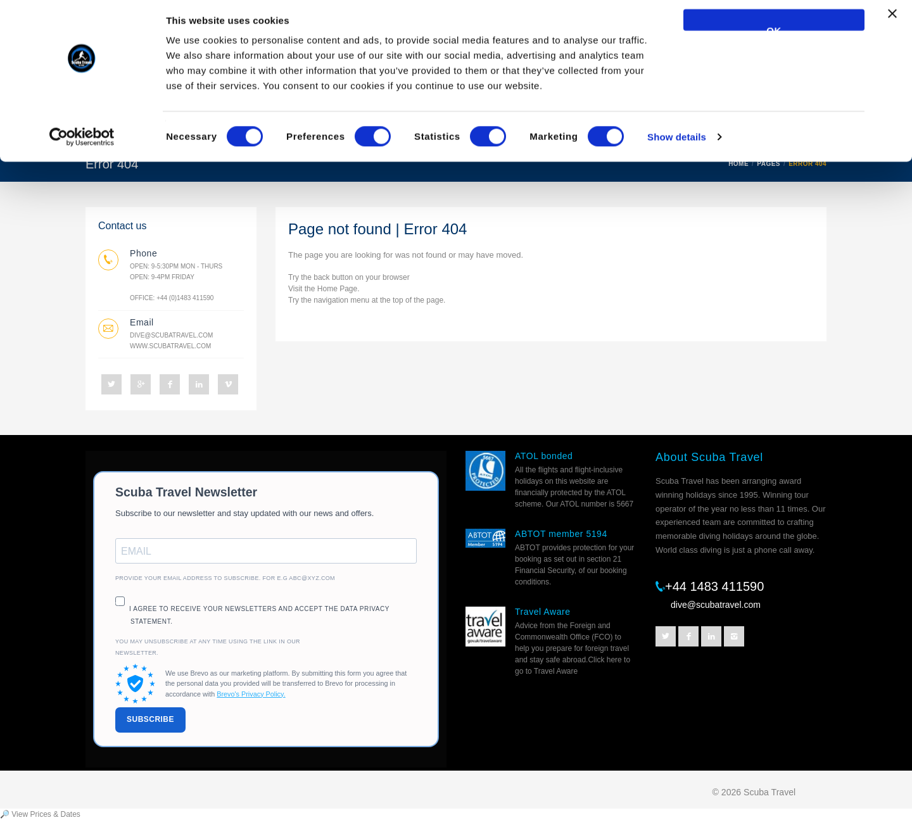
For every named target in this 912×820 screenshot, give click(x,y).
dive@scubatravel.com (171, 335)
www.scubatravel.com (170, 346)
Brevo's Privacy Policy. (251, 694)
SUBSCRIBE (150, 719)
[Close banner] (892, 26)
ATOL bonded (544, 456)
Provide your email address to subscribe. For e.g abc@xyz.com (225, 578)
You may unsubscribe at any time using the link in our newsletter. (207, 647)
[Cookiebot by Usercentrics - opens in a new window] (82, 143)
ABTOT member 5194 (561, 534)
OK (774, 34)
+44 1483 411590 (714, 586)
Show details (676, 142)
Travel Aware (543, 612)
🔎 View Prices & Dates (40, 814)
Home (327, 288)
